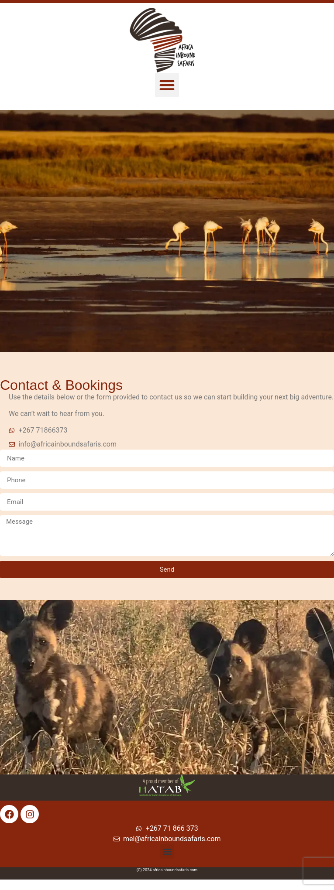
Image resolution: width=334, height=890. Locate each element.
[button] (167, 85)
